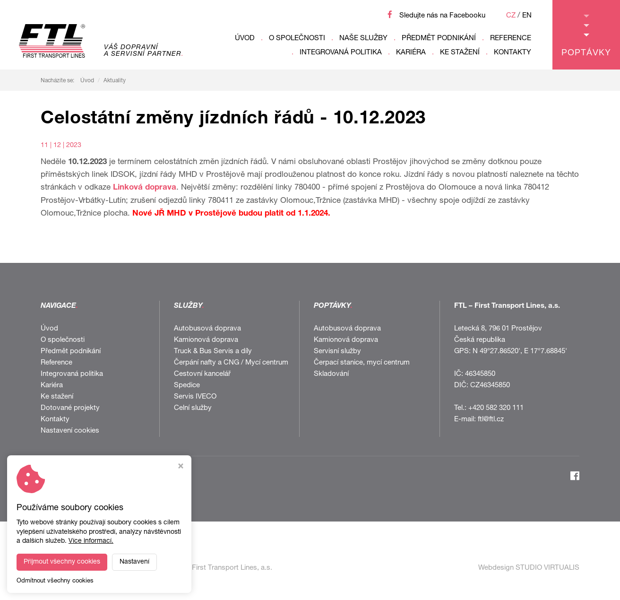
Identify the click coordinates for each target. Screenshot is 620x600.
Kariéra (411, 52)
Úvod (245, 38)
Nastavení (134, 562)
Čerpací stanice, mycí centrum (362, 362)
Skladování (331, 374)
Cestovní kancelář (202, 374)
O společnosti (297, 38)
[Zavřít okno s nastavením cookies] (181, 467)
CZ (511, 15)
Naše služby (363, 38)
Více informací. (91, 541)
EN (527, 15)
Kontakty (512, 52)
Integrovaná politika (341, 52)
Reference (510, 38)
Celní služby (193, 408)
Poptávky (586, 36)
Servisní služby (337, 351)
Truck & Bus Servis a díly (213, 351)
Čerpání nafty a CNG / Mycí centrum (231, 362)
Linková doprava (144, 188)
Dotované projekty (70, 408)
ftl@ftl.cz (491, 419)
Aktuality (114, 81)
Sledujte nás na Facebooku (442, 15)
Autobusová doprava (207, 328)
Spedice (187, 385)
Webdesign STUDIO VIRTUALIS (528, 568)
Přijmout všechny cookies (62, 562)
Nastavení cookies (70, 431)
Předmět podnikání (439, 38)
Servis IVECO (195, 396)
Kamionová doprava (206, 340)
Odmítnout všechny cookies (55, 581)
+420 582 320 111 (496, 408)
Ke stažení (460, 52)
